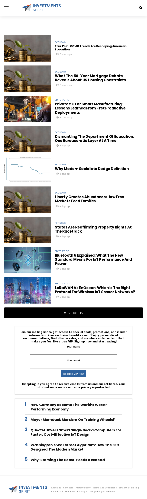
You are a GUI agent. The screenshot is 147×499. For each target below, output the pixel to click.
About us (56, 487)
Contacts (68, 487)
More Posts (73, 313)
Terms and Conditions (105, 487)
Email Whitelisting (129, 487)
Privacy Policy (83, 487)
